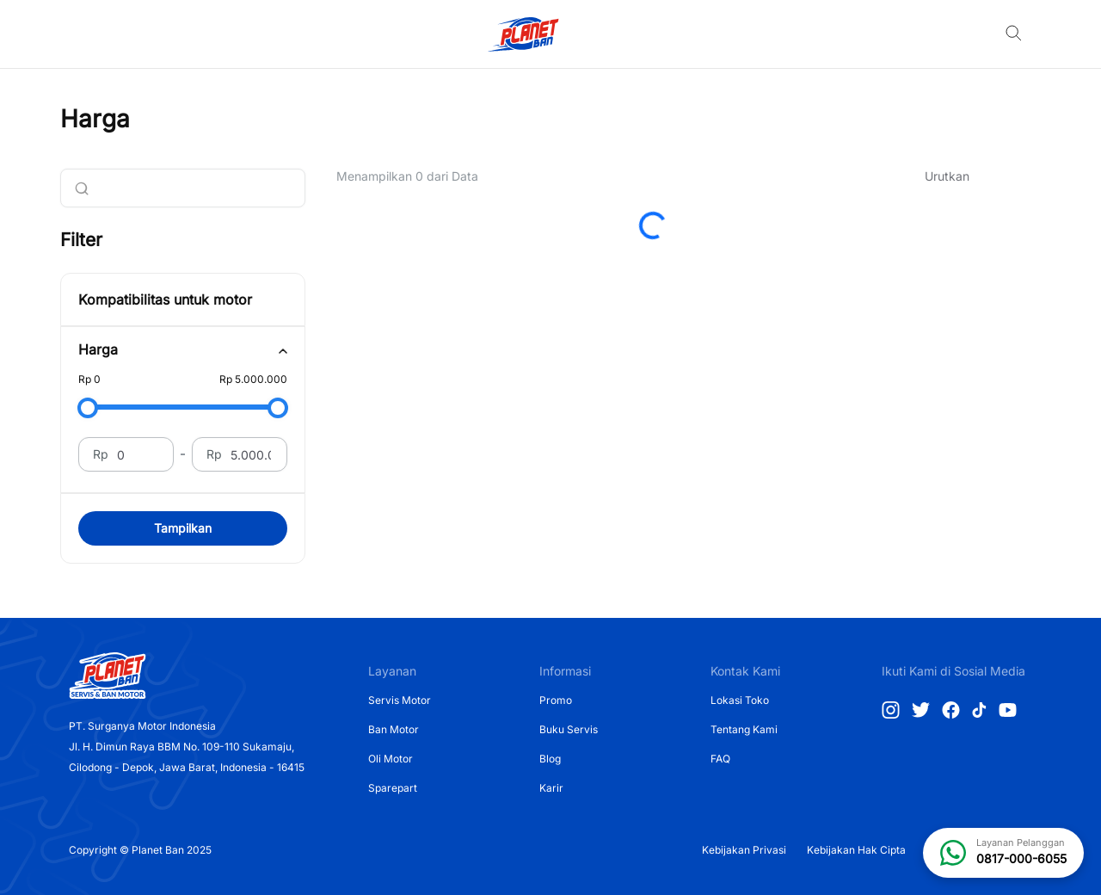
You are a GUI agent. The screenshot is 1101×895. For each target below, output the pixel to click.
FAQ (720, 758)
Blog (550, 758)
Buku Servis (568, 729)
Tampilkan (183, 528)
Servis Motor (399, 700)
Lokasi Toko (739, 700)
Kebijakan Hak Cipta (856, 849)
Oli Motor (390, 758)
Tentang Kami (744, 729)
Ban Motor (393, 729)
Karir (551, 787)
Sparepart (392, 787)
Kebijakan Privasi (744, 849)
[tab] (182, 350)
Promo (555, 700)
